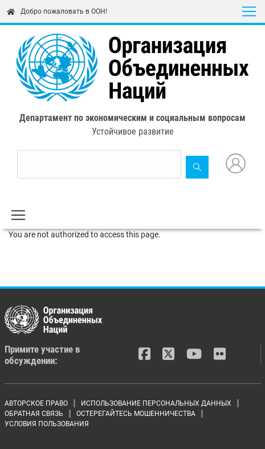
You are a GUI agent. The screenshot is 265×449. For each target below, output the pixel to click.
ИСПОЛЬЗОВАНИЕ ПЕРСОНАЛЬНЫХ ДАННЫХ (156, 403)
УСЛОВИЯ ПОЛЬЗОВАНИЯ (47, 424)
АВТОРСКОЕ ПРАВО (36, 403)
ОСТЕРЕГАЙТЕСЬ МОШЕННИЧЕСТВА (135, 414)
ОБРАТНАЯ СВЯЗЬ (34, 414)
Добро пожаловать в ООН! (57, 11)
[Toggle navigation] (249, 11)
